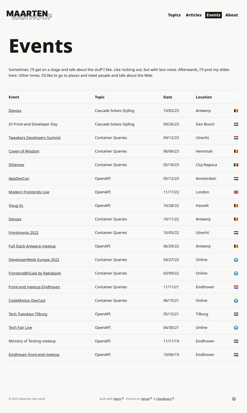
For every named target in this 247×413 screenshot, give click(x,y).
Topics (174, 15)
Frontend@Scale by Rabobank (35, 273)
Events (213, 15)
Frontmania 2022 (24, 232)
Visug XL (16, 205)
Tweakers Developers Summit (35, 137)
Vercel (145, 399)
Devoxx (15, 110)
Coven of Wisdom (24, 151)
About (231, 15)
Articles (193, 15)
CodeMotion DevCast (27, 300)
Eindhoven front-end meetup (34, 354)
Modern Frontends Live (29, 191)
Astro (117, 399)
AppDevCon (19, 178)
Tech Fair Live (20, 327)
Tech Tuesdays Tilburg (28, 313)
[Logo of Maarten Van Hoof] (29, 15)
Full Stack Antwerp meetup (32, 246)
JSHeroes (16, 164)
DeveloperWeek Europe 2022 (34, 259)
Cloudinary (163, 399)
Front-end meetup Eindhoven (34, 286)
